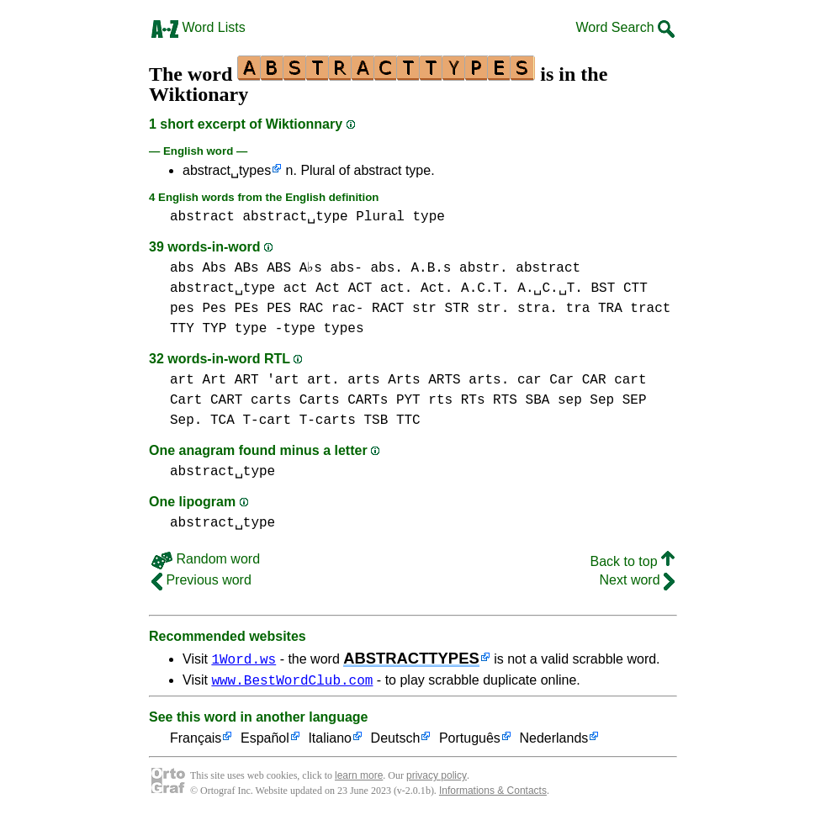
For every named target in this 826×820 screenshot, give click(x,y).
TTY (182, 329)
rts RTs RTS (472, 400)
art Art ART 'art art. (255, 380)
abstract (202, 217)
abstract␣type (294, 217)
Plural (380, 217)
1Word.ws (243, 658)
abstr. (485, 268)
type (428, 217)
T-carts (327, 420)
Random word (205, 559)
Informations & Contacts (493, 793)
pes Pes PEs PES (230, 308)
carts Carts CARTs (319, 400)
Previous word (201, 580)
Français (195, 741)
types (343, 329)
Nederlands (553, 741)
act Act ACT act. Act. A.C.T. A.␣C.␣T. (433, 288)
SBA (537, 400)
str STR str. (460, 308)
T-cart (266, 420)
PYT (408, 400)
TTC (408, 420)
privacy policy (436, 778)
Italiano (330, 741)
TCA (222, 420)
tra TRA (594, 308)
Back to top (632, 561)
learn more (359, 778)
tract (650, 308)
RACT (388, 308)
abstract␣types (227, 170)
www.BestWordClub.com (292, 682)
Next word (637, 580)
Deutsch (396, 741)
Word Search (625, 27)
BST (602, 288)
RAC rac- (331, 308)
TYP (214, 329)
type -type (275, 329)
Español (265, 741)
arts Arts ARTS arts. (428, 380)
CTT (635, 288)
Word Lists (198, 27)
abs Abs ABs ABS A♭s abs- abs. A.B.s (311, 268)
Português (469, 741)
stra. (537, 308)
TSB (375, 420)
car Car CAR (561, 380)
